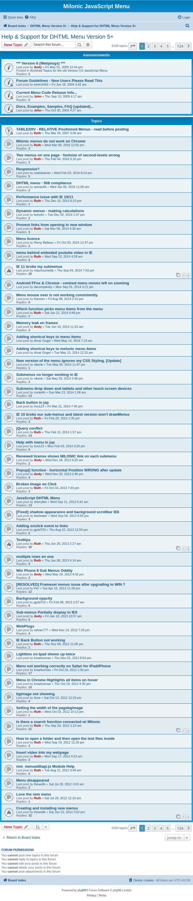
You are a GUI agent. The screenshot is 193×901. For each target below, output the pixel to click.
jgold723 (40, 529)
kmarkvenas (42, 658)
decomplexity (43, 287)
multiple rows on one (35, 556)
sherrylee (40, 502)
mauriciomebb (43, 270)
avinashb (40, 187)
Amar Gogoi (42, 340)
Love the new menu (33, 794)
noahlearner (42, 173)
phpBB (82, 890)
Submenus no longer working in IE (47, 374)
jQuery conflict (29, 428)
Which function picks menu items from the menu (59, 309)
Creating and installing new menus (47, 808)
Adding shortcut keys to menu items (48, 337)
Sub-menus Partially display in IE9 (46, 612)
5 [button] (168, 46)
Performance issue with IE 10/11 (44, 197)
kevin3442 (41, 84)
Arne (37, 697)
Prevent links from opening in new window (54, 225)
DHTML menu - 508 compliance (44, 183)
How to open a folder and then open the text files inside (65, 738)
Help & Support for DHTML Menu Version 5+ (57, 37)
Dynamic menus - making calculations (50, 211)
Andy (38, 67)
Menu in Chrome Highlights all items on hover (57, 680)
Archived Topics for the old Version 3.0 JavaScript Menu (68, 70)
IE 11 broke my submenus (39, 266)
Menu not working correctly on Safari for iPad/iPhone (63, 666)
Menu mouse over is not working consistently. (57, 295)
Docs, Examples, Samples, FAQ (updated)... (55, 106)
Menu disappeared (32, 780)
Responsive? (28, 169)
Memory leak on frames (37, 323)
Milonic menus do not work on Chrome (50, 141)
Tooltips (23, 540)
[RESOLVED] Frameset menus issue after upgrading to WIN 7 (70, 584)
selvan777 (41, 630)
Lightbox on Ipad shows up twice (45, 654)
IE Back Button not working (40, 640)
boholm (39, 214)
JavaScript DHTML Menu (38, 498)
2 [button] (149, 46)
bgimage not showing (35, 694)
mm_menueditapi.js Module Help (45, 766)
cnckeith (39, 392)
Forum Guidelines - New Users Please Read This (59, 80)
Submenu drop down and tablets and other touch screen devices (74, 388)
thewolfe (39, 784)
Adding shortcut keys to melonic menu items (56, 349)
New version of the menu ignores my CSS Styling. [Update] (68, 361)
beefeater (40, 515)
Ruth (37, 133)
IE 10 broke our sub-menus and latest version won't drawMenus (73, 414)
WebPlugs (25, 626)
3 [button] (155, 46)
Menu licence (28, 239)
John (37, 96)
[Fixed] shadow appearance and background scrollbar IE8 (67, 512)
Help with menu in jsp (35, 442)
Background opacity (34, 598)
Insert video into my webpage (42, 752)
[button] (132, 46)
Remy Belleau (43, 242)
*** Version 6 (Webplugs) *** (40, 63)
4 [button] (161, 46)
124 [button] (180, 46)
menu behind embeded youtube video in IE (54, 252)
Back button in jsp (32, 402)
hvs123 (39, 406)
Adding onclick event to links (42, 526)
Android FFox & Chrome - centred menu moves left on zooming (72, 283)
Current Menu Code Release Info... (46, 92)
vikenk (38, 364)
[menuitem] (30, 17)
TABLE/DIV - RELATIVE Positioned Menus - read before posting (72, 129)
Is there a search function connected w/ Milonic (58, 722)
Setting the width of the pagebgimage (49, 708)
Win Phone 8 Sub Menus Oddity (44, 570)
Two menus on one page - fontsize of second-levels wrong (68, 155)
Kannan (39, 299)
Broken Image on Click (36, 484)
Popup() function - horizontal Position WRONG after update (69, 470)
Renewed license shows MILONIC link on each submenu (66, 456)
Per (36, 588)
